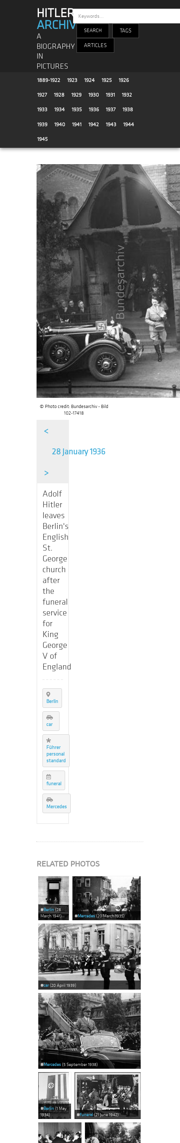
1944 (128, 124)
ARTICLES (95, 45)
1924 (89, 80)
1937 (111, 109)
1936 (94, 109)
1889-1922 (48, 80)
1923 (72, 80)
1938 (128, 109)
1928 (59, 94)
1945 (42, 139)
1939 (42, 124)
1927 (42, 94)
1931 (110, 94)
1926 (124, 80)
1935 (77, 109)
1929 (76, 94)
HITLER (60, 19)
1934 (59, 109)
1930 (93, 94)
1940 (59, 124)
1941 (76, 124)
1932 (127, 94)
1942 (93, 124)
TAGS (126, 30)
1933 (42, 109)
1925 (107, 80)
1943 (111, 124)
